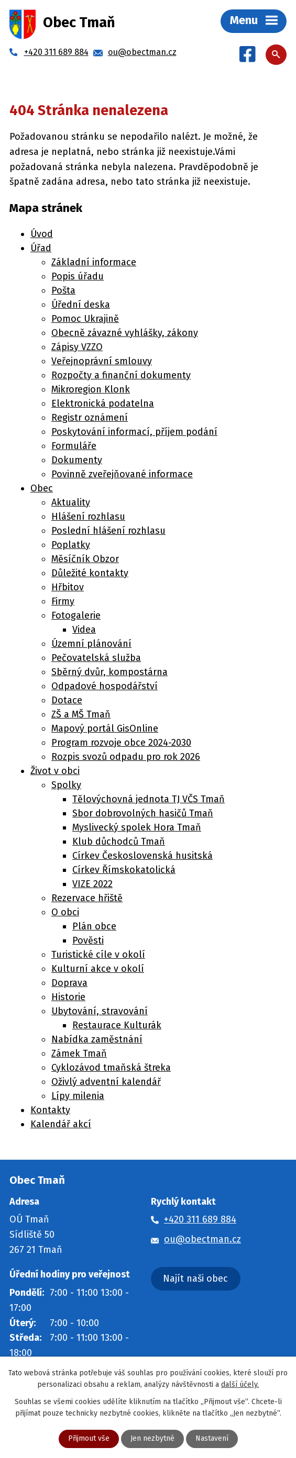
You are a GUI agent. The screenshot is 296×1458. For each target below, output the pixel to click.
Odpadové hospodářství (104, 686)
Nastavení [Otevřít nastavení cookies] (211, 1438)
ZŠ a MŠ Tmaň (81, 714)
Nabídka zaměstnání (96, 1039)
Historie (68, 997)
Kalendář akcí (60, 1124)
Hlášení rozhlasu (88, 516)
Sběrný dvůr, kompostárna (109, 672)
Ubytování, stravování (99, 1011)
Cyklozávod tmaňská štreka (111, 1067)
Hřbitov (67, 587)
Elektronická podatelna (102, 403)
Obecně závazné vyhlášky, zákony (124, 333)
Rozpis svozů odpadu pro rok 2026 (125, 756)
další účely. (240, 1384)
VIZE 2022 (92, 884)
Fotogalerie (76, 615)
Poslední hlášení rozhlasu (108, 530)
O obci (65, 912)
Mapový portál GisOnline (104, 728)
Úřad (40, 248)
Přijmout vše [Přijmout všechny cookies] (88, 1438)
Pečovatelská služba (96, 658)
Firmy (62, 601)
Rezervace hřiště (87, 898)
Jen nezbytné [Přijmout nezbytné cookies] (152, 1438)
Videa (84, 629)
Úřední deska (80, 304)
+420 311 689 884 (200, 1219)
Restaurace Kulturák (116, 1025)
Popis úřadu (77, 276)
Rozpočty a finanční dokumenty (121, 375)
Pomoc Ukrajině (85, 318)
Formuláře (73, 446)
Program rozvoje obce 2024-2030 (121, 742)
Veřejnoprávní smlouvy (101, 361)
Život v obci (55, 771)
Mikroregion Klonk (90, 389)
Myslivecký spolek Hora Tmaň (136, 827)
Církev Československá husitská (142, 855)
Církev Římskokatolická (124, 870)
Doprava (69, 983)
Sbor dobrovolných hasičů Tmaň (142, 813)
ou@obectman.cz (202, 1239)
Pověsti (88, 940)
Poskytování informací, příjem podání (134, 432)
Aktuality (70, 502)
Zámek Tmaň (79, 1053)
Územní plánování (91, 643)
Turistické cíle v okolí (98, 954)
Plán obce (94, 926)
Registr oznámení (89, 417)
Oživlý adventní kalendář (106, 1081)
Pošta (63, 290)
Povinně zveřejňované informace (122, 474)
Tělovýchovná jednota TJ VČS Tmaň (148, 799)
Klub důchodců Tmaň (118, 841)
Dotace (66, 700)
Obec (41, 488)
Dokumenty (76, 460)
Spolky (66, 785)
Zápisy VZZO (77, 347)
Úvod (41, 234)
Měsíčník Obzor (85, 559)
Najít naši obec (195, 1278)
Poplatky (70, 545)
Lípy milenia (77, 1096)
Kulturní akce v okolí (97, 968)
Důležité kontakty (89, 573)
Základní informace (93, 262)
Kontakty (50, 1110)
